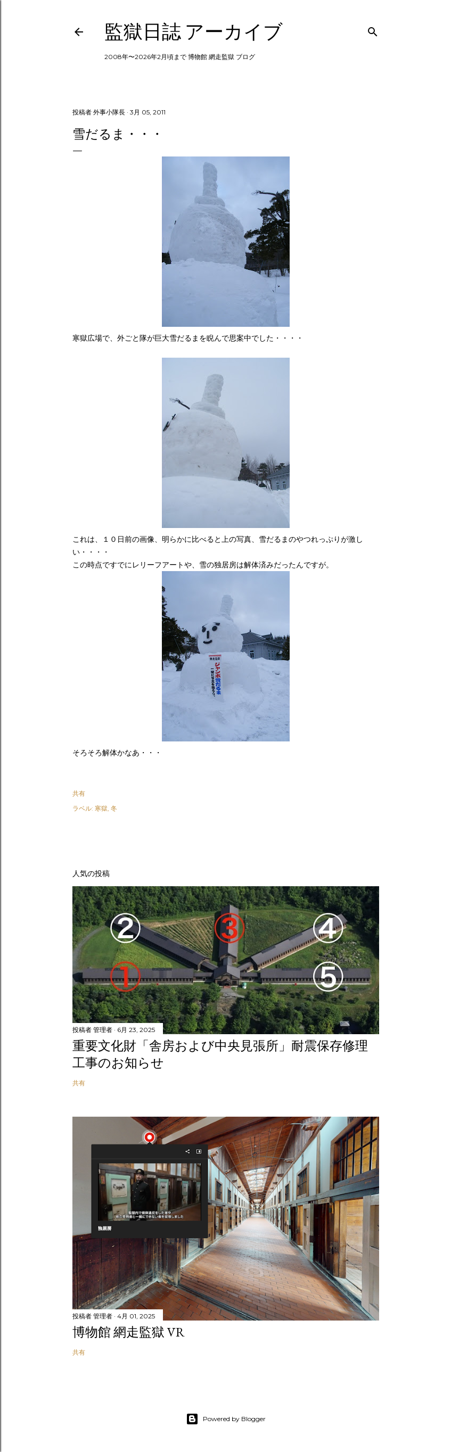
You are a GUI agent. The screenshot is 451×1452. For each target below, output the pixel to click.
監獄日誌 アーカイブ (193, 31)
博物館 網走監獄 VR (128, 1332)
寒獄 (101, 808)
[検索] (372, 29)
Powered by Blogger (226, 1419)
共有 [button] (78, 793)
